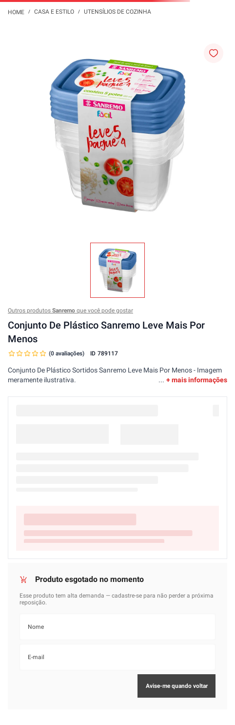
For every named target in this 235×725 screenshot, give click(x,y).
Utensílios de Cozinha (117, 11)
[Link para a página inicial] (16, 12)
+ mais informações (196, 380)
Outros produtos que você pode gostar (70, 310)
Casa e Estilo (54, 11)
